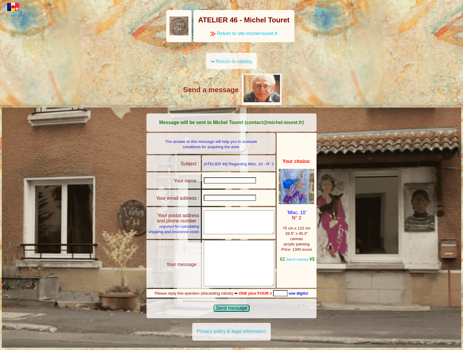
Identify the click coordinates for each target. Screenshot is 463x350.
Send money (297, 259)
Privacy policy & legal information (231, 331)
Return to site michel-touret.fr (244, 33)
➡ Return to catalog (231, 61)
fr (11, 6)
